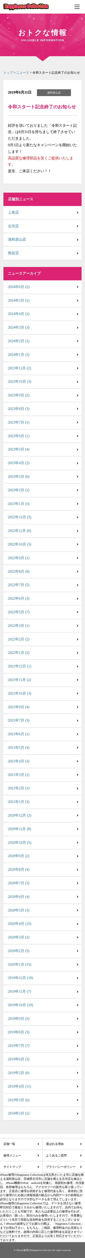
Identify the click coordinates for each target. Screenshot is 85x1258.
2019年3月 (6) (18, 1100)
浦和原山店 (17, 239)
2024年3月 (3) (18, 327)
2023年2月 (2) (18, 490)
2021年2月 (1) (18, 788)
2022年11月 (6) (19, 531)
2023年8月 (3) (18, 409)
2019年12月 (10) (20, 978)
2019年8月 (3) (18, 1032)
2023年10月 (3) (19, 381)
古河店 (13, 226)
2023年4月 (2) (18, 463)
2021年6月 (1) (18, 734)
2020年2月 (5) (18, 951)
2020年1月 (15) (19, 964)
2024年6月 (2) (18, 287)
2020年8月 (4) (18, 869)
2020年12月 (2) (19, 815)
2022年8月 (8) (18, 571)
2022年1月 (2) (18, 652)
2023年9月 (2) (18, 395)
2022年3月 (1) (18, 626)
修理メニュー (12, 1155)
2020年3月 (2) (18, 937)
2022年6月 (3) (18, 598)
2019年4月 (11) (19, 1086)
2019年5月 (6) (18, 1073)
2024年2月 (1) (18, 341)
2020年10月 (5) (19, 842)
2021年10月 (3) (19, 693)
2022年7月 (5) (18, 585)
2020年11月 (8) (19, 829)
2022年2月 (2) (18, 639)
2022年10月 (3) (19, 544)
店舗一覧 (9, 1144)
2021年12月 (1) (19, 666)
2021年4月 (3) (18, 761)
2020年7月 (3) (18, 883)
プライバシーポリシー (60, 1166)
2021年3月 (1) (18, 775)
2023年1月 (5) (18, 504)
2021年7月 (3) (18, 720)
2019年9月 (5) (18, 1018)
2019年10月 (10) (20, 1005)
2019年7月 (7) (18, 1045)
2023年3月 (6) (18, 476)
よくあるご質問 (56, 1155)
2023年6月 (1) (18, 436)
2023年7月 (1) (18, 422)
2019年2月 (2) (18, 1113)
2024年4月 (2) (18, 314)
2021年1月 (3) (18, 802)
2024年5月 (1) (18, 300)
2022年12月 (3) (19, 517)
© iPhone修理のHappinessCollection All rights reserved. (42, 1250)
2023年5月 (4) (18, 449)
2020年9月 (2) (18, 856)
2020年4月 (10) (19, 924)
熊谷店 (13, 253)
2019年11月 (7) (19, 991)
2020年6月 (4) (18, 897)
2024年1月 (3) (18, 354)
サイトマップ (12, 1166)
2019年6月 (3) (18, 1059)
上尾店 (13, 212)
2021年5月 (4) (18, 747)
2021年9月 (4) (18, 707)
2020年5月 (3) (18, 910)
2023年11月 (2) (19, 368)
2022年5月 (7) (18, 612)
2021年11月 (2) (19, 680)
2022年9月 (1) (18, 558)
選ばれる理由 (55, 1144)
